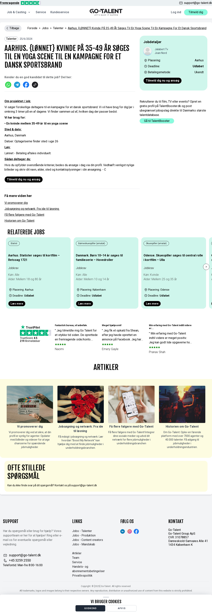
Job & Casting (19, 12)
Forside (32, 28)
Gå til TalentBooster (157, 121)
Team (75, 557)
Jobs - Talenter (82, 531)
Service (41, 12)
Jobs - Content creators (87, 540)
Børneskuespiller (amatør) (91, 243)
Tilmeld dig (196, 12)
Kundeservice (59, 12)
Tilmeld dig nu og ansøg (162, 80)
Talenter (58, 28)
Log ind (176, 12)
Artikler (76, 553)
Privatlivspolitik (82, 575)
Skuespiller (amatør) (156, 243)
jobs (45, 28)
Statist (14, 243)
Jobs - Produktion (84, 535)
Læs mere (17, 303)
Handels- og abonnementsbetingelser (88, 569)
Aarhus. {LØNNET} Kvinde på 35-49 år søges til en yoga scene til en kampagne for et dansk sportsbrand (137, 28)
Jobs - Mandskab (83, 544)
